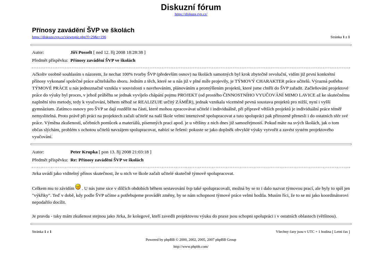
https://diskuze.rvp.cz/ (191, 14)
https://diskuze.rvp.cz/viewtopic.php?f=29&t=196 (69, 37)
